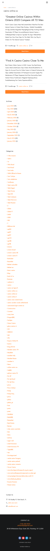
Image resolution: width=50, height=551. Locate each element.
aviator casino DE (12, 253)
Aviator (9, 247)
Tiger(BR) (10, 450)
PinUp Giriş (10, 394)
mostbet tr (10, 361)
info (8, 338)
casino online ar (12, 294)
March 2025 (11, 115)
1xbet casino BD (12, 185)
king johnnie (11, 347)
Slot (8, 432)
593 (8, 220)
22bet (9, 209)
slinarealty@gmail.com (25, 525)
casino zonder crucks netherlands (17, 303)
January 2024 (11, 132)
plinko (9, 400)
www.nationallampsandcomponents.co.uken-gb (21, 473)
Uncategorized (11, 455)
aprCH (9, 238)
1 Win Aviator (11, 156)
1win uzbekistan (12, 179)
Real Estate (10, 423)
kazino (9, 344)
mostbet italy (11, 356)
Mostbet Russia (11, 358)
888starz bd (11, 226)
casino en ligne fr (12, 288)
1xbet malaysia (11, 197)
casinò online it (12, 297)
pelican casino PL (12, 373)
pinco (9, 385)
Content (10, 311)
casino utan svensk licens (15, 300)
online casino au (12, 367)
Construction (11, 308)
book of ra (10, 276)
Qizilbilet (10, 414)
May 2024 (10, 129)
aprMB (9, 241)
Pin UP (9, 376)
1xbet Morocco (12, 200)
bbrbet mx (10, 267)
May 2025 (10, 109)
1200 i (9, 159)
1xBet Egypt (11, 188)
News (9, 364)
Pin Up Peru (10, 382)
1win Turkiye (11, 176)
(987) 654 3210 (12, 503)
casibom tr (10, 282)
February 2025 (11, 118)
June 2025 (10, 106)
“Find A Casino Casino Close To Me (24, 60)
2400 (9, 214)
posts (9, 408)
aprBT (9, 232)
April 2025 (10, 112)
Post (8, 405)
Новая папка (11, 485)
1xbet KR (10, 194)
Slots (8, 435)
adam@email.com (13, 506)
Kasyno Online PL (12, 341)
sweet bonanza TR (13, 447)
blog (8, 273)
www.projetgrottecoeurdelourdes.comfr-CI (20, 476)
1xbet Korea (11, 191)
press (8, 411)
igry (8, 335)
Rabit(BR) (10, 417)
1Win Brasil (10, 165)
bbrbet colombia (12, 264)
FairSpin (9, 320)
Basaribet (10, 261)
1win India (10, 170)
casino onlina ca (23, 46)
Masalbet (10, 353)
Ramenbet (10, 420)
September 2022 (12, 135)
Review (9, 426)
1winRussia (10, 182)
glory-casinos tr (12, 326)
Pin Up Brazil (11, 379)
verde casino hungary (14, 458)
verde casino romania (14, 464)
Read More (25, 51)
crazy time (10, 314)
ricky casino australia (13, 429)
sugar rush (10, 441)
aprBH (9, 229)
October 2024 (11, 126)
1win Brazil (10, 167)
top (8, 452)
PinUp (9, 391)
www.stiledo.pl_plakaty (14, 479)
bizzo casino (11, 270)
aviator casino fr (12, 256)
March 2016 (11, 138)
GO (8, 329)
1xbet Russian (11, 203)
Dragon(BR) (10, 317)
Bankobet (10, 259)
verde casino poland (13, 461)
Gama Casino (11, 323)
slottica (9, 438)
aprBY (9, 235)
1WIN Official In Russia (14, 173)
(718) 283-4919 (25, 524)
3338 (9, 217)
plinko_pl (10, 403)
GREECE (10, 332)
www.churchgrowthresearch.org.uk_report (20, 470)
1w (8, 162)
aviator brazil (11, 250)
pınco (9, 397)
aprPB (9, 244)
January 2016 (11, 141)
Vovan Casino (11, 467)
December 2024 (12, 123)
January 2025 (11, 121)
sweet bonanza (12, 444)
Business (9, 279)
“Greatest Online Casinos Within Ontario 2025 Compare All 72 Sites (24, 18)
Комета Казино (12, 482)
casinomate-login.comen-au (15, 306)
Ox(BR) (9, 370)
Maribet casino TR (12, 350)
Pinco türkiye (11, 388)
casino (9, 285)
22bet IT (10, 212)
